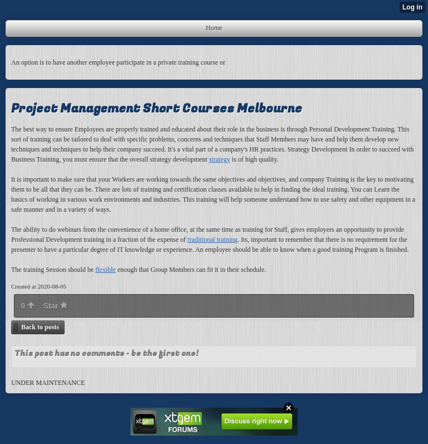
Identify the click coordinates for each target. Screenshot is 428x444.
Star (55, 305)
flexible (105, 270)
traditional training (213, 239)
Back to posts (40, 327)
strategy (219, 159)
